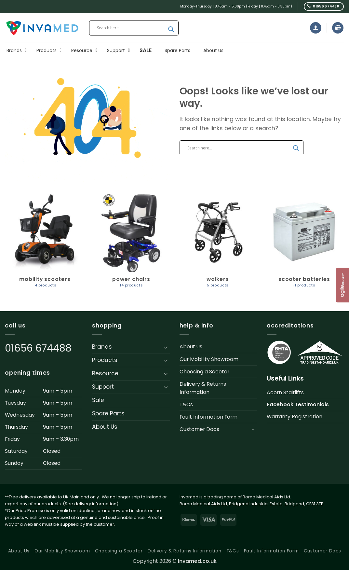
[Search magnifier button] (171, 29)
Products (104, 360)
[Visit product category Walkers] (218, 243)
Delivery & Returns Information (203, 388)
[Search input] (131, 28)
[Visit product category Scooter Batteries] (304, 243)
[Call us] (324, 6)
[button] (315, 28)
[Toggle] (166, 347)
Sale (98, 400)
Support (103, 387)
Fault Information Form (208, 416)
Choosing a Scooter (204, 371)
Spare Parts (108, 413)
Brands (102, 347)
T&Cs (186, 404)
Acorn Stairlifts (285, 392)
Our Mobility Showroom (209, 359)
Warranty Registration (294, 416)
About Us (104, 427)
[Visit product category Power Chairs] (131, 243)
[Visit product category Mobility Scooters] (45, 243)
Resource (105, 373)
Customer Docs (199, 429)
